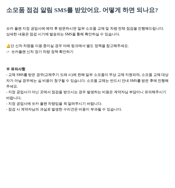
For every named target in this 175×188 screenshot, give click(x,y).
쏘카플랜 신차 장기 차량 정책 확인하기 (42, 52)
